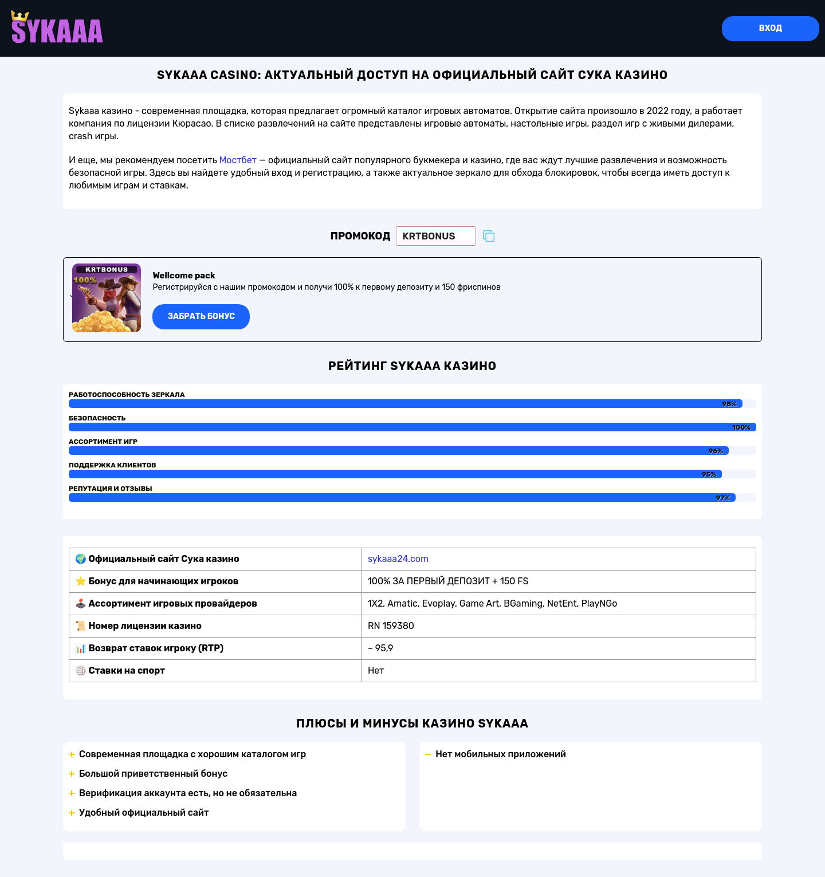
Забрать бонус (201, 316)
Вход (770, 28)
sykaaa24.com (398, 558)
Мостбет (238, 160)
